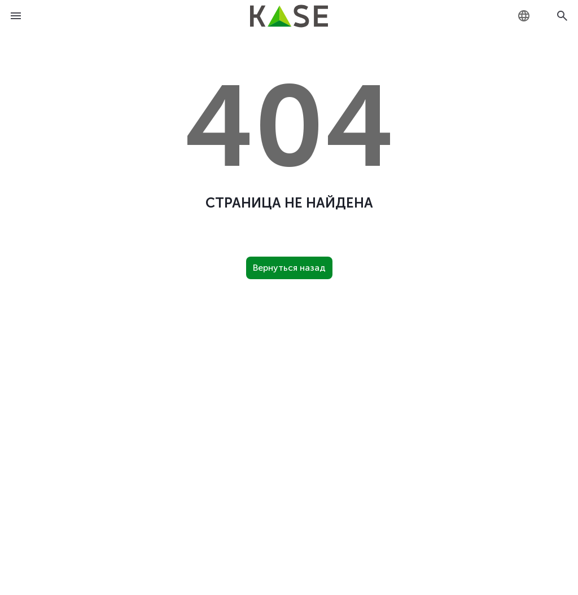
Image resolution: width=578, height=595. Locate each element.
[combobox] (523, 16)
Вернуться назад (289, 267)
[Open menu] (16, 16)
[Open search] (562, 16)
